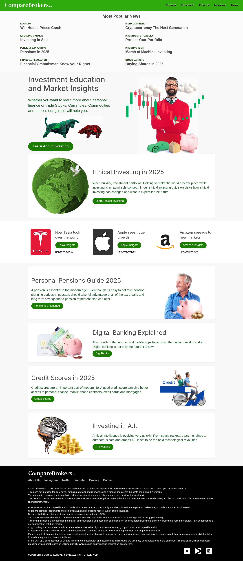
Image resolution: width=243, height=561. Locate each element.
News (234, 5)
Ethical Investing (39, 158)
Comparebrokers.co (29, 5)
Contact (108, 480)
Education (187, 5)
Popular (171, 5)
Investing (220, 5)
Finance (204, 5)
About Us (34, 480)
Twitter (66, 480)
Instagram (51, 480)
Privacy (94, 480)
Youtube (79, 480)
